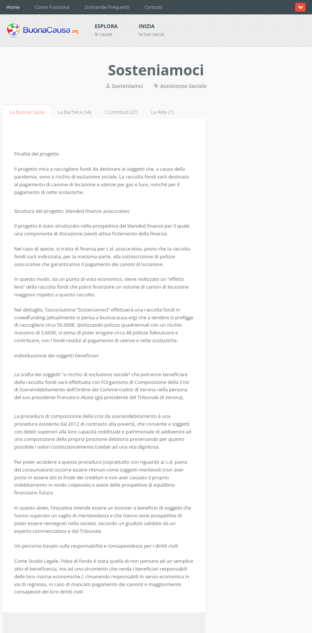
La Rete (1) (162, 112)
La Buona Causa (27, 112)
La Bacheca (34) (74, 112)
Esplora (106, 26)
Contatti (153, 7)
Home (13, 7)
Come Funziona (52, 7)
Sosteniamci (124, 85)
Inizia (147, 26)
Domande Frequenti (106, 7)
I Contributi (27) (121, 112)
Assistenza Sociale (180, 85)
